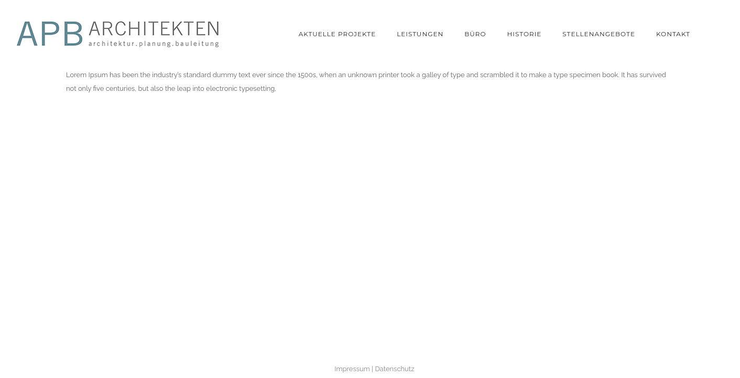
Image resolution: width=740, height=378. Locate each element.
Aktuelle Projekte (337, 34)
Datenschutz (394, 369)
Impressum (351, 369)
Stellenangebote (598, 34)
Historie (524, 34)
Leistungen (420, 34)
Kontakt (673, 34)
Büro (475, 34)
